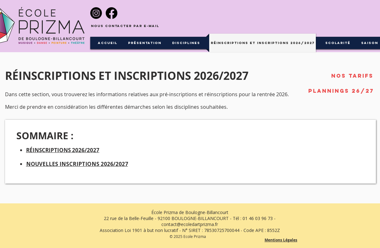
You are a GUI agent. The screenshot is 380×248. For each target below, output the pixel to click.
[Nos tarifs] (352, 75)
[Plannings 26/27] (341, 90)
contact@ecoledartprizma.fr (189, 224)
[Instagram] (96, 13)
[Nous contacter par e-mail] (125, 26)
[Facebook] (111, 13)
